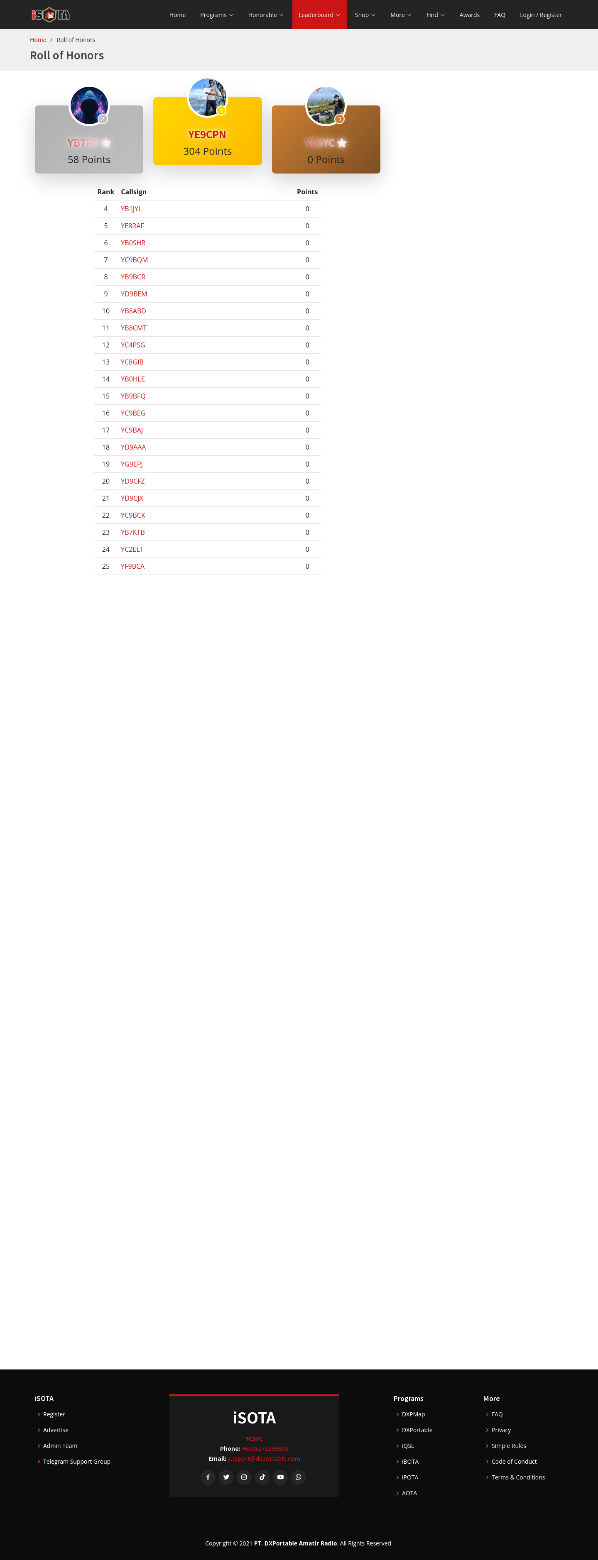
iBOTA (410, 1462)
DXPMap (413, 1414)
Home (177, 15)
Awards (470, 15)
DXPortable (417, 1430)
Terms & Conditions (518, 1477)
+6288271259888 (265, 1448)
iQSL (408, 1446)
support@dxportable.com (264, 1458)
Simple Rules (509, 1446)
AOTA (409, 1493)
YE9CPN (207, 134)
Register (54, 1414)
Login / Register (541, 15)
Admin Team (60, 1446)
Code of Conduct (514, 1462)
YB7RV (89, 142)
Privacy (501, 1430)
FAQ (499, 15)
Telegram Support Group (76, 1462)
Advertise (56, 1430)
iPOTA (410, 1477)
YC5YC (326, 142)
